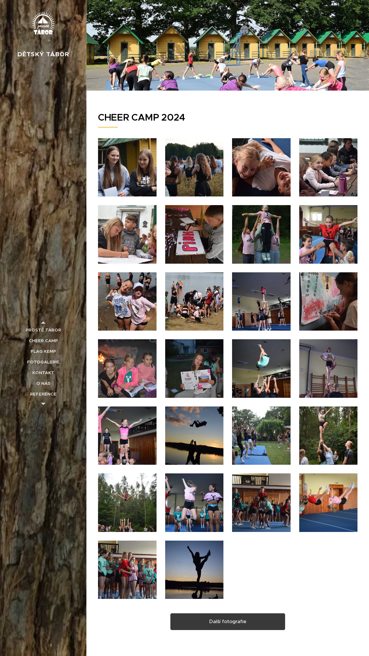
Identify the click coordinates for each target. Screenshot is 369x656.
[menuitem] (43, 330)
